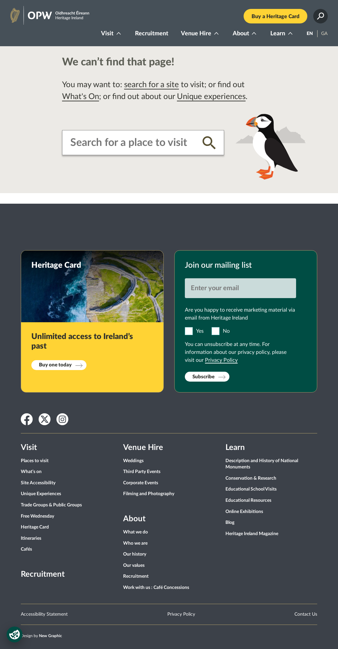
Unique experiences (211, 97)
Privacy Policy (221, 360)
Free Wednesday (37, 516)
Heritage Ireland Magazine (251, 533)
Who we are (135, 543)
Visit (107, 34)
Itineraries (31, 538)
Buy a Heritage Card (275, 16)
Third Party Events (141, 471)
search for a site (151, 85)
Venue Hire (196, 34)
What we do (135, 532)
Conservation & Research (250, 478)
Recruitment (151, 34)
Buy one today (55, 364)
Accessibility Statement (44, 614)
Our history (134, 554)
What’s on (31, 471)
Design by (41, 636)
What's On (80, 97)
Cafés (26, 549)
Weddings (133, 461)
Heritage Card (35, 527)
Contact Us (305, 614)
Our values (134, 565)
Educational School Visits (251, 489)
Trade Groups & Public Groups (51, 505)
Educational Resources (248, 500)
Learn (277, 34)
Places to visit (35, 461)
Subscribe (203, 376)
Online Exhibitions (244, 511)
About (241, 34)
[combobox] (131, 142)
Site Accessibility (38, 483)
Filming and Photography (148, 494)
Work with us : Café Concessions (156, 587)
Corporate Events (140, 483)
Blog (229, 522)
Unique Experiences (41, 494)
